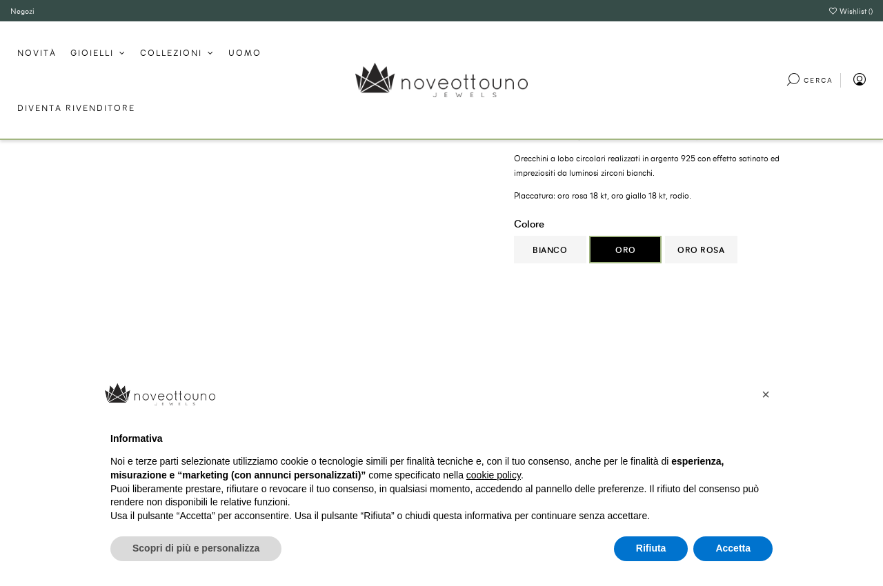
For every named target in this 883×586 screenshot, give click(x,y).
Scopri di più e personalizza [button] (195, 548)
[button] (766, 394)
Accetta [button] (733, 548)
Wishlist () (851, 11)
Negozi (22, 11)
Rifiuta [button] (651, 548)
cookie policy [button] (493, 475)
